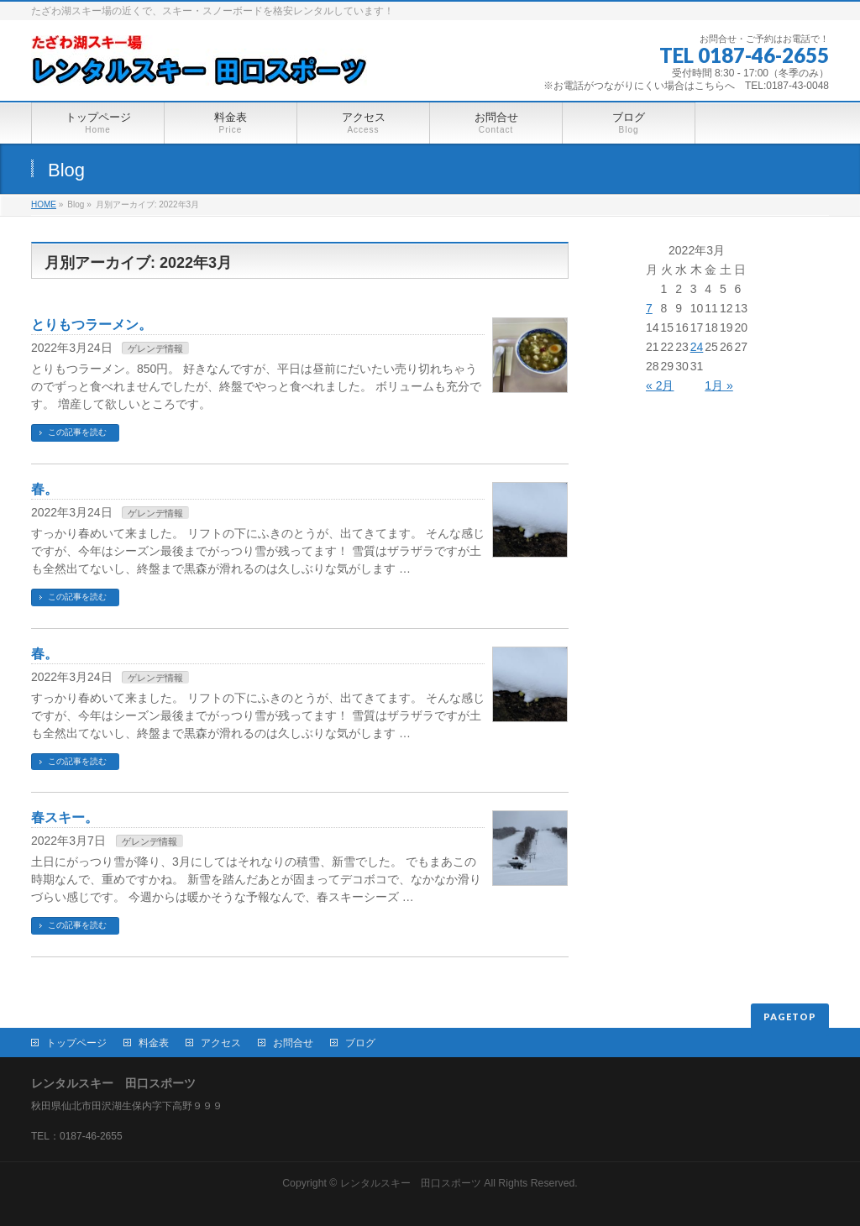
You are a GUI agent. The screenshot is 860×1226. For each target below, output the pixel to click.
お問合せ (293, 1043)
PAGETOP (789, 1016)
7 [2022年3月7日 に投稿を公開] (649, 308)
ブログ (360, 1043)
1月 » (718, 385)
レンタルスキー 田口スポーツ (410, 1183)
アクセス (221, 1043)
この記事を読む (77, 432)
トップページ (76, 1043)
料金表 (154, 1043)
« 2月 (660, 385)
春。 (44, 489)
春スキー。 (64, 817)
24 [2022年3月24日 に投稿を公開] (697, 347)
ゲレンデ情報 (155, 348)
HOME (43, 204)
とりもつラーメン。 (91, 324)
